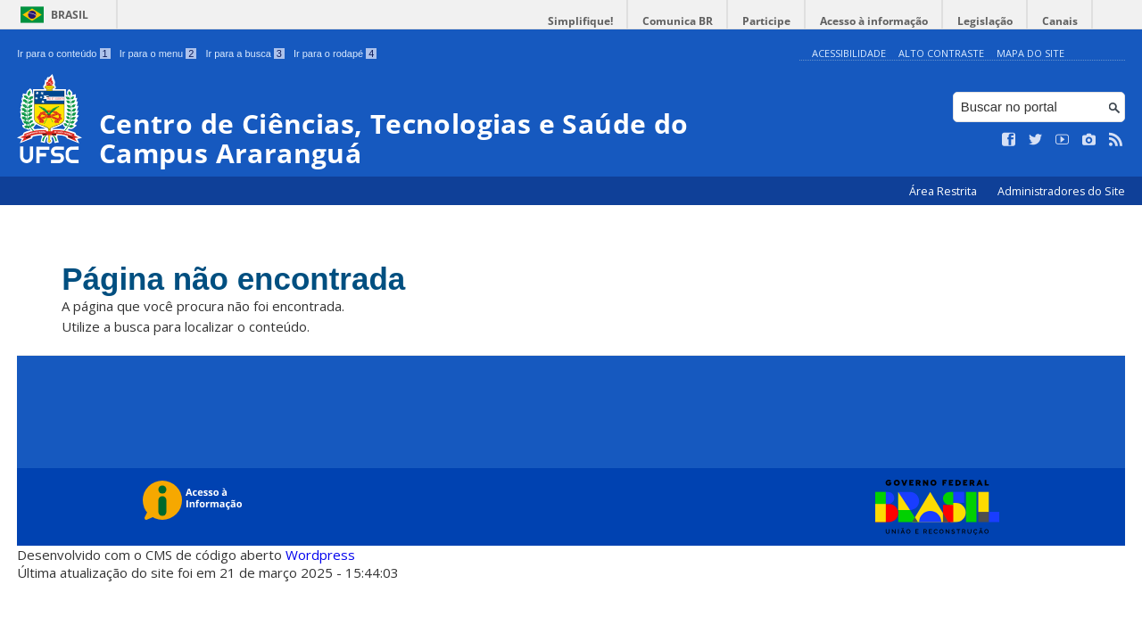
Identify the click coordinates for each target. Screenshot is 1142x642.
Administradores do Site (1061, 191)
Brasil (69, 14)
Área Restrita (944, 191)
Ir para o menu (158, 53)
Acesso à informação (874, 21)
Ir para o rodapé (335, 53)
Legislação (985, 21)
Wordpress (320, 555)
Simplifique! (580, 21)
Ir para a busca (245, 53)
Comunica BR (677, 21)
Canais (1060, 21)
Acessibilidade (849, 53)
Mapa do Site (1030, 53)
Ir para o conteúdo (63, 53)
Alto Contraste (941, 53)
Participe (766, 21)
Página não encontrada (233, 278)
